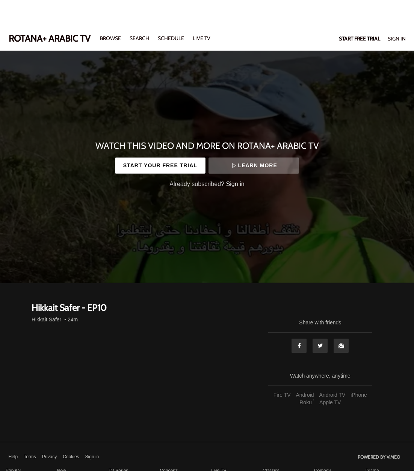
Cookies (71, 456)
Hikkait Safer (46, 319)
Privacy (49, 456)
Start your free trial (160, 165)
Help (13, 456)
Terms (30, 456)
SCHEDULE (171, 38)
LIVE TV (201, 38)
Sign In (397, 38)
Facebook (299, 345)
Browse (111, 38)
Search (140, 38)
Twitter (320, 345)
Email (341, 345)
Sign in (235, 183)
